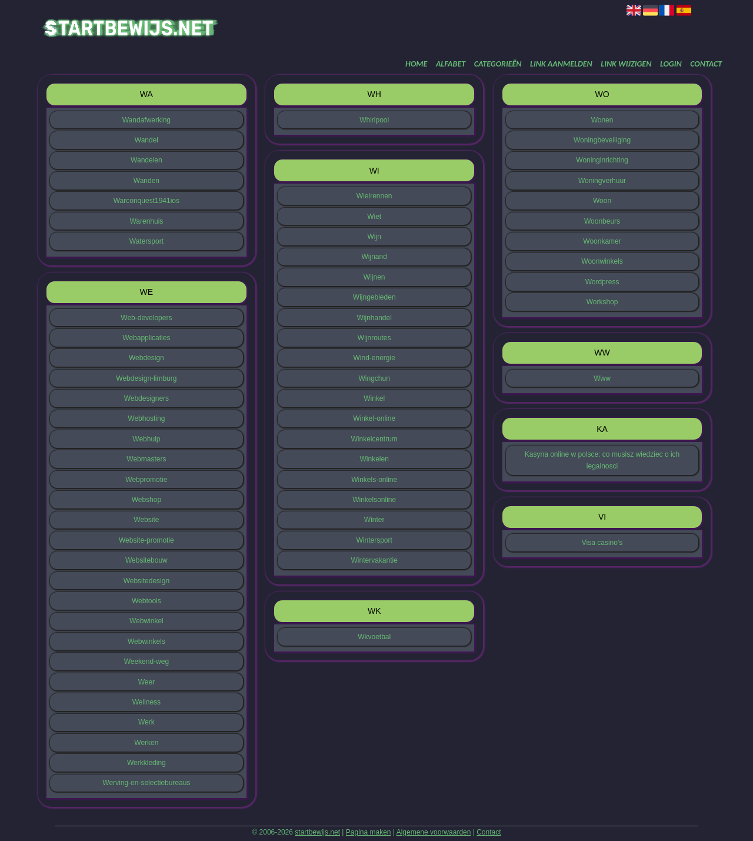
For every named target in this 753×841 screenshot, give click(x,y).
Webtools (146, 601)
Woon (602, 201)
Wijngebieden (374, 297)
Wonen (602, 120)
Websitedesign (147, 581)
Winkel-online (374, 418)
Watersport (146, 241)
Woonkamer (602, 241)
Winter (374, 520)
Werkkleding (146, 763)
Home (416, 64)
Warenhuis (146, 221)
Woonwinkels (601, 261)
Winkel (374, 398)
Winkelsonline (374, 500)
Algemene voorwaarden (434, 832)
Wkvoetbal (374, 637)
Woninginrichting (602, 160)
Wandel (146, 140)
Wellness (146, 702)
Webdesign (146, 358)
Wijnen (374, 277)
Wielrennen (374, 196)
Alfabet (450, 64)
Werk (146, 722)
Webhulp (146, 439)
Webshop (146, 500)
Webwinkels (146, 641)
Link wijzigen (626, 64)
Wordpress (602, 282)
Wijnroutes (374, 338)
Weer (146, 682)
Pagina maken (368, 832)
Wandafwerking (146, 120)
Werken (146, 743)
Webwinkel (146, 621)
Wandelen (146, 160)
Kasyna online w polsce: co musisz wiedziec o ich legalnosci (602, 460)
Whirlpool (374, 120)
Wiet (374, 216)
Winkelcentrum (374, 439)
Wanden (146, 181)
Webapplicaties (146, 338)
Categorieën (498, 64)
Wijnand (374, 256)
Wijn (374, 236)
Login (671, 64)
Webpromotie (146, 480)
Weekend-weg (146, 661)
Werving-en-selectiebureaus (146, 783)
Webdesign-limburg (146, 378)
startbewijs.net (317, 832)
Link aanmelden (561, 64)
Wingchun (374, 378)
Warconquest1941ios (146, 201)
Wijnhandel (374, 318)
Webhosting (146, 418)
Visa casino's (602, 542)
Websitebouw (146, 560)
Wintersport (374, 540)
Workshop (602, 302)
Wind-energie (374, 358)
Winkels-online (374, 480)
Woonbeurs (602, 221)
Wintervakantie (374, 560)
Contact (706, 64)
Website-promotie (146, 540)
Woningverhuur (602, 181)
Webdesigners (146, 398)
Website (146, 520)
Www (602, 378)
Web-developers (146, 318)
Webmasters (146, 459)
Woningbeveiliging (602, 140)
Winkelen (374, 459)
